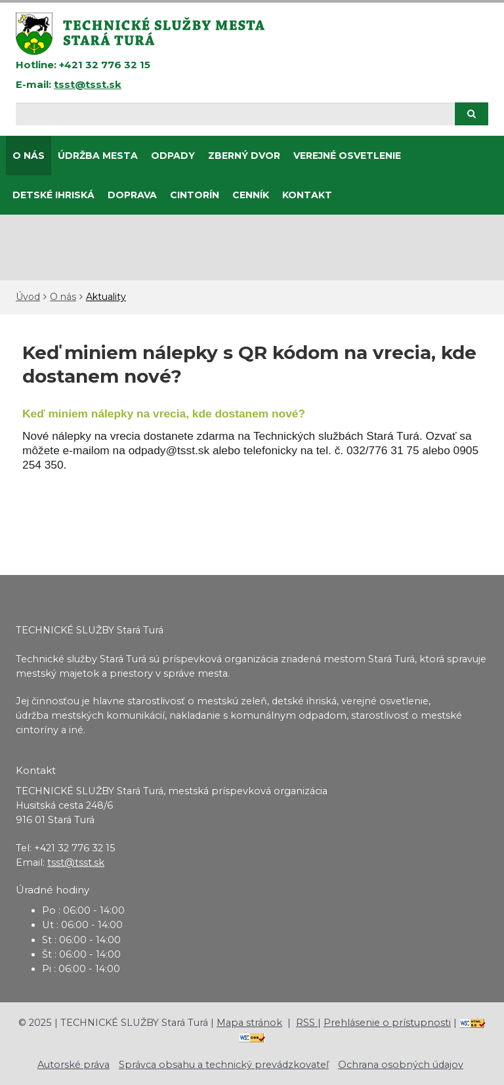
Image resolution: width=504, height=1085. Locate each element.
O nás (28, 155)
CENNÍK (250, 195)
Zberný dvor (244, 155)
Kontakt (307, 195)
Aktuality (106, 297)
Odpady (173, 155)
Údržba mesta (98, 155)
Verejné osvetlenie (347, 155)
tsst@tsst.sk (87, 84)
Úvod (28, 297)
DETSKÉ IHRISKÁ (53, 195)
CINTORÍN (194, 195)
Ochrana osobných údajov (400, 1065)
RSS (307, 1023)
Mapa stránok (249, 1023)
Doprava (132, 195)
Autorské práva (73, 1065)
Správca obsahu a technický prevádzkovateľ (224, 1065)
